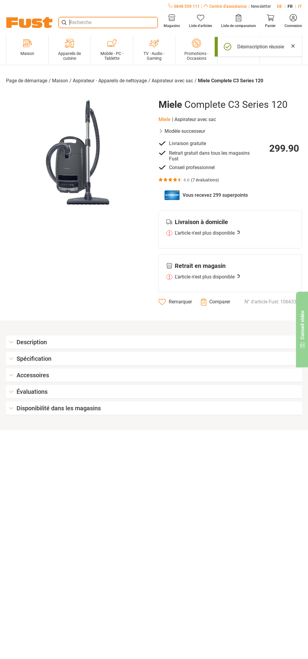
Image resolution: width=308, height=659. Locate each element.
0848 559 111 (184, 6)
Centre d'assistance (225, 6)
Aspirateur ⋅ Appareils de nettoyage (110, 81)
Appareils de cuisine (69, 49)
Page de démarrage (26, 81)
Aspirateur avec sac (172, 81)
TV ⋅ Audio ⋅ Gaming (154, 49)
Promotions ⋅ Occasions (196, 49)
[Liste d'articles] (200, 21)
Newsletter (261, 6)
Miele (165, 119)
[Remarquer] (175, 301)
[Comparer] (215, 301)
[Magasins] (172, 21)
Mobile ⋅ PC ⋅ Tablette (111, 49)
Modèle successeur (182, 131)
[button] (77, 152)
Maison (27, 47)
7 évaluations (204, 180)
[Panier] (270, 21)
